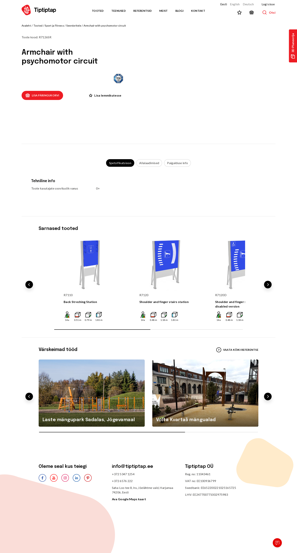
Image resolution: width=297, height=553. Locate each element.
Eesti (223, 4)
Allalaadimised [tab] (149, 163)
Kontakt (198, 10)
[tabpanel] (148, 187)
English (235, 4)
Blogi (179, 10)
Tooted (98, 10)
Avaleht (26, 25)
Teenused (118, 10)
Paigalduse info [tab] (177, 163)
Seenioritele (73, 25)
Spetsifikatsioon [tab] (120, 163)
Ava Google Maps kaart (129, 499)
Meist (163, 10)
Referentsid (142, 10)
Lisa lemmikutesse (105, 95)
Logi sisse (268, 4)
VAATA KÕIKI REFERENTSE (237, 349)
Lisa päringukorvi (42, 95)
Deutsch (248, 4)
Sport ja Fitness (54, 25)
